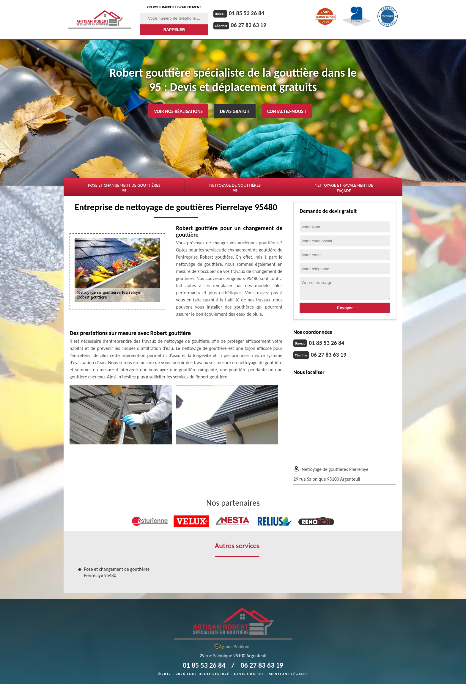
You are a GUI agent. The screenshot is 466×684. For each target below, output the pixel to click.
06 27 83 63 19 (248, 25)
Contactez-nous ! (286, 111)
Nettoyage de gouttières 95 (235, 188)
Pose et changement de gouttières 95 (124, 188)
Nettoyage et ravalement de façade (343, 188)
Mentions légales (288, 674)
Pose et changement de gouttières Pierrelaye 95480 (116, 572)
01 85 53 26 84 (246, 13)
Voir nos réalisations (178, 111)
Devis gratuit (235, 111)
